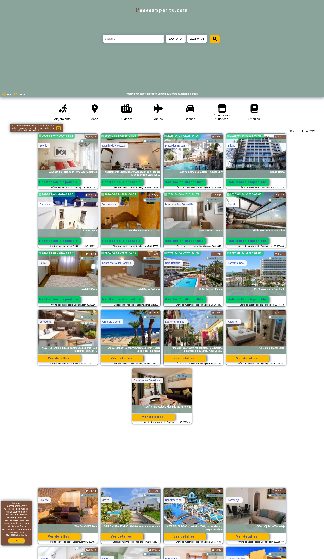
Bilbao (231, 145)
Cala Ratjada (172, 263)
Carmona (44, 204)
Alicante (233, 321)
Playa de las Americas (147, 380)
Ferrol (42, 263)
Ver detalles (58, 358)
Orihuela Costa (111, 321)
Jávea (105, 500)
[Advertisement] (162, 458)
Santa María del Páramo (116, 263)
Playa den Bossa (175, 145)
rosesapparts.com (162, 10)
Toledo (43, 500)
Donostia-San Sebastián (179, 204)
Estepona (45, 321)
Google (25, 509)
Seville (43, 145)
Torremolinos (236, 263)
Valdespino (109, 204)
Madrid (232, 204)
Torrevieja (234, 500)
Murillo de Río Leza (113, 145)
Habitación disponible (58, 182)
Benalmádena (173, 500)
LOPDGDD (22, 535)
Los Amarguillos (175, 321)
